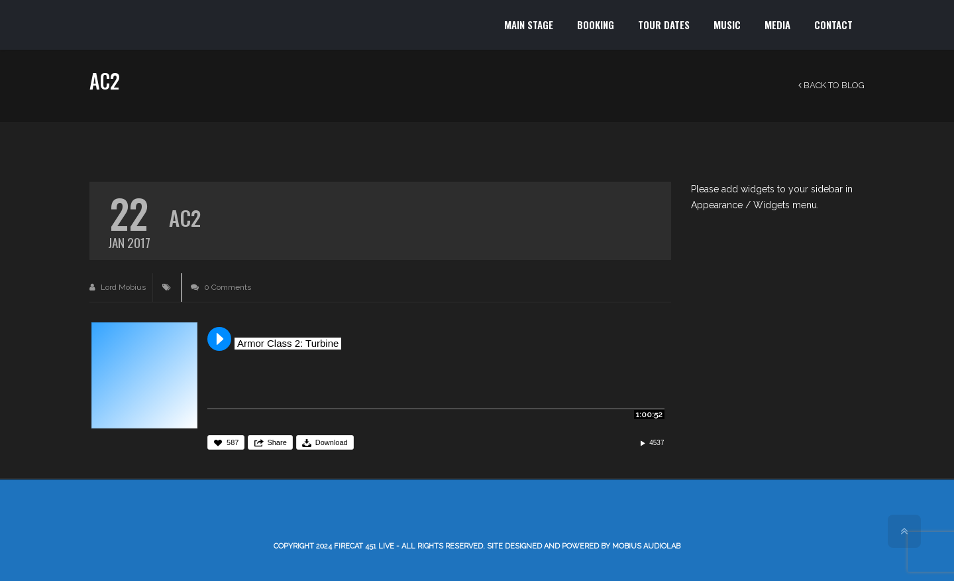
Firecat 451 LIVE (364, 546)
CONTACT (833, 24)
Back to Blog (831, 85)
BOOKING (595, 24)
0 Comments (221, 287)
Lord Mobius (117, 287)
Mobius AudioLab (646, 546)
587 (232, 442)
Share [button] (276, 442)
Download (331, 442)
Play (219, 339)
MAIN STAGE (528, 24)
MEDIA (777, 24)
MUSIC (727, 24)
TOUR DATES (664, 24)
